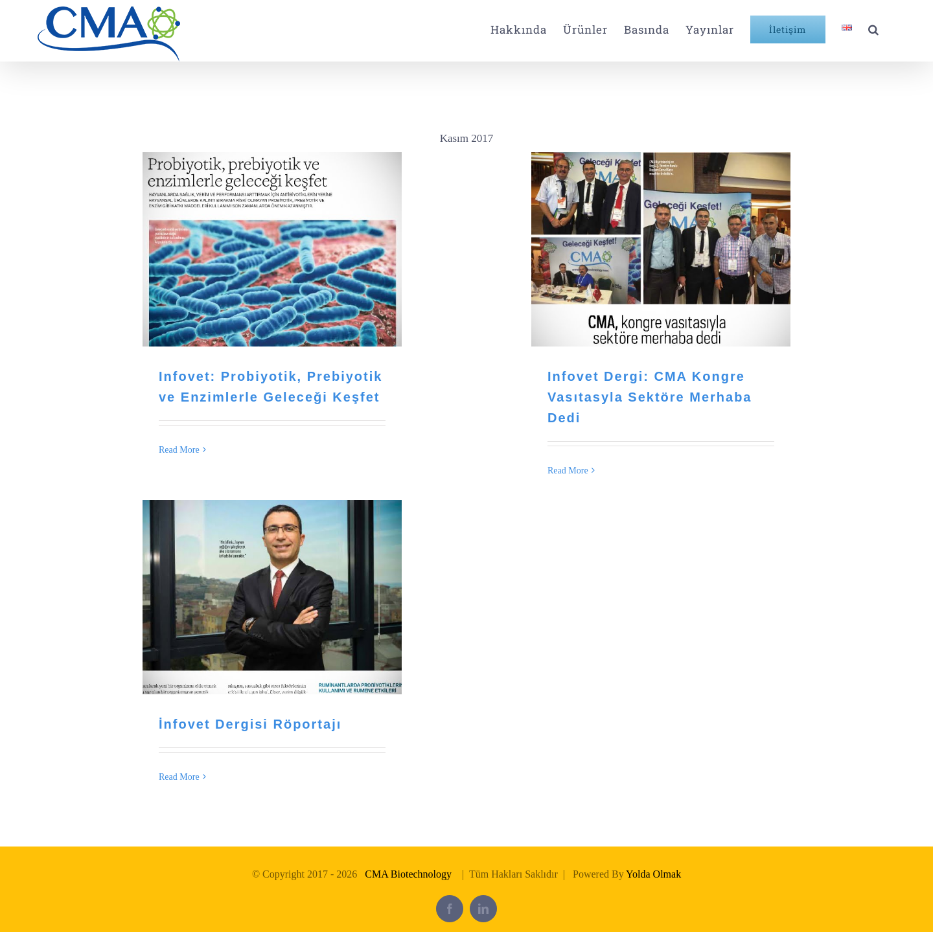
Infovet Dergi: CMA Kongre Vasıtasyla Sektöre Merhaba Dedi (649, 397)
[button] (873, 29)
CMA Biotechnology (408, 874)
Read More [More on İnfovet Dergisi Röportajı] (179, 777)
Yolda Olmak (653, 874)
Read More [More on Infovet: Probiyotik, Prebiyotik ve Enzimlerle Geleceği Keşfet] (179, 450)
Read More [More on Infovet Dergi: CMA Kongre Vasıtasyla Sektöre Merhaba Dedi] (567, 470)
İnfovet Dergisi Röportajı (250, 724)
